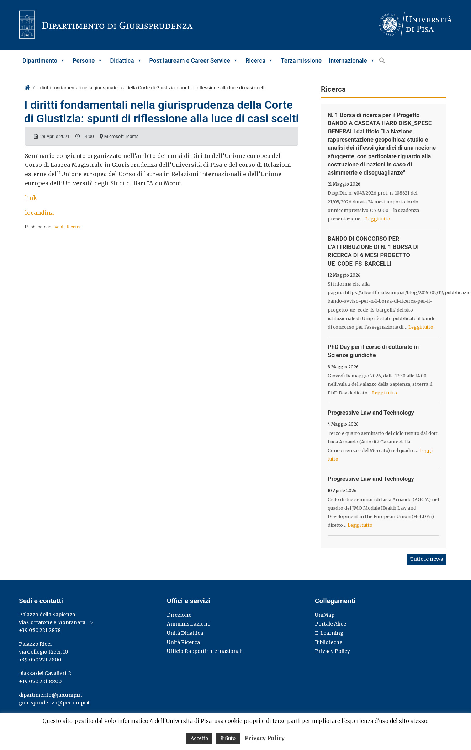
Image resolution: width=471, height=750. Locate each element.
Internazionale (352, 60)
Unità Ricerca (183, 642)
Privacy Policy (332, 651)
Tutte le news (426, 559)
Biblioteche (328, 642)
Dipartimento (43, 60)
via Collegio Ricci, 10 (43, 652)
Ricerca (259, 60)
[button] (382, 60)
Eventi (58, 226)
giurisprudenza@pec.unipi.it (54, 703)
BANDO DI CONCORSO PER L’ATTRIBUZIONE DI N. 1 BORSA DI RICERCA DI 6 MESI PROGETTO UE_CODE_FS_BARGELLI (373, 251)
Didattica (126, 60)
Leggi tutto (377, 219)
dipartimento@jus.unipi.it (50, 695)
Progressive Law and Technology (371, 412)
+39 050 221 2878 (40, 630)
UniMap (324, 615)
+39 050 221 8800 (40, 681)
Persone (88, 60)
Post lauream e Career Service (193, 60)
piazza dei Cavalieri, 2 (45, 673)
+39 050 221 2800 (40, 659)
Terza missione (301, 60)
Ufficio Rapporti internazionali (205, 651)
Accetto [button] (199, 738)
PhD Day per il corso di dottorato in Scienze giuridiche (373, 351)
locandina (39, 212)
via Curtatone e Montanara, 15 (56, 622)
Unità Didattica (185, 633)
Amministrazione (188, 624)
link (31, 197)
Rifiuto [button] (228, 738)
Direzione (179, 615)
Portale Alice (330, 624)
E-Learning (329, 633)
